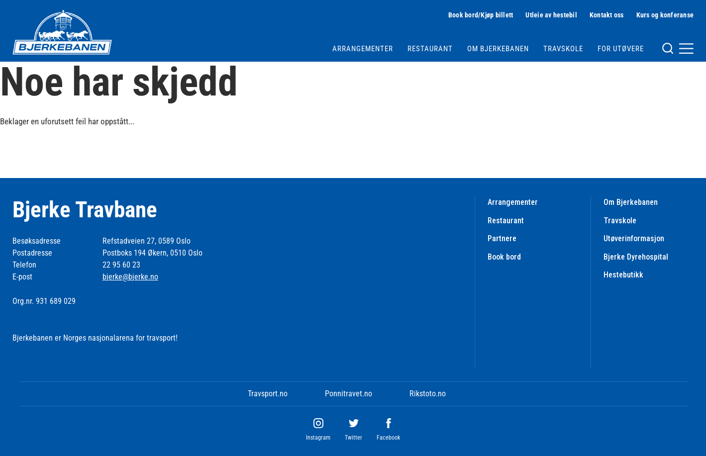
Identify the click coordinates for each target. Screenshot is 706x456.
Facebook (388, 437)
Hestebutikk (623, 274)
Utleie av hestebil (551, 15)
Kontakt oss (607, 15)
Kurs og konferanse (665, 15)
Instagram (318, 437)
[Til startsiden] (62, 32)
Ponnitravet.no (348, 393)
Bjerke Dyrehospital (636, 257)
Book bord (504, 257)
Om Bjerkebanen (498, 48)
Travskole (563, 48)
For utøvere (621, 48)
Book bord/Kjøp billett (480, 15)
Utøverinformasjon (634, 238)
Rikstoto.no (427, 393)
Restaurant (430, 48)
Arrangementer (362, 48)
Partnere (502, 238)
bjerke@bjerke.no (130, 276)
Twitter (353, 437)
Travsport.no (268, 393)
